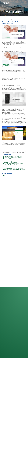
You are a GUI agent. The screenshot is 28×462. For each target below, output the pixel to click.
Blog (4, 175)
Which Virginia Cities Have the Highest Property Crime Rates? (13, 163)
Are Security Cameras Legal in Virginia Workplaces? (11, 161)
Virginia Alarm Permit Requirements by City (10, 162)
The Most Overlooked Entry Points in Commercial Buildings (13, 168)
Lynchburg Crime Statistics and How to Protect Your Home (12, 156)
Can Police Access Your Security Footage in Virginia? (11, 159)
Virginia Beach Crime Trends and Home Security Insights (12, 164)
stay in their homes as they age (14, 39)
